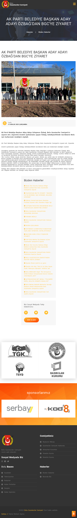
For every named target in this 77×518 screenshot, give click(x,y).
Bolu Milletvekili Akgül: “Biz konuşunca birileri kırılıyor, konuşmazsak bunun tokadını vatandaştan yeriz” (38, 274)
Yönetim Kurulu (48, 453)
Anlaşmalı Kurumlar (50, 449)
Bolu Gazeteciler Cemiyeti (33, 510)
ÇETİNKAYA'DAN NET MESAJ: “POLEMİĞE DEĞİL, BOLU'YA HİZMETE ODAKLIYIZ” (38, 280)
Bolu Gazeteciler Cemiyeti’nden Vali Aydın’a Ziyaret (36, 293)
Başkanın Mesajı (49, 442)
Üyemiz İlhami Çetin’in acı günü (35, 263)
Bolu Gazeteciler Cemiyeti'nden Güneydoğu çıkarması (35, 212)
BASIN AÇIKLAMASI (31, 225)
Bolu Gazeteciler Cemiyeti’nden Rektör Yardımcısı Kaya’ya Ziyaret (37, 253)
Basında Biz (47, 477)
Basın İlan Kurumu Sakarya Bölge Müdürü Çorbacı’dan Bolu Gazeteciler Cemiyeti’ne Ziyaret (36, 187)
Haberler (30, 32)
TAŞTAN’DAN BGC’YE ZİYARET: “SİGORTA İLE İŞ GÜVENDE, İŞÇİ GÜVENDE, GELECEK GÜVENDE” (38, 195)
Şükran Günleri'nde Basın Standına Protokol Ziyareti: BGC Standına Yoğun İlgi (38, 201)
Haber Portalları (10, 484)
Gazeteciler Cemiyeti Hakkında (54, 446)
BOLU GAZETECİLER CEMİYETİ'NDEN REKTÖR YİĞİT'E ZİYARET (37, 258)
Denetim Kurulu (48, 457)
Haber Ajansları (9, 492)
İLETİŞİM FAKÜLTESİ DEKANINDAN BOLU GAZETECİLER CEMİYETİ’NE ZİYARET (38, 207)
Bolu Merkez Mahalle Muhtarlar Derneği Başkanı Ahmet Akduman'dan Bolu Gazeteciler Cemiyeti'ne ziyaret (37, 286)
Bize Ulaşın (31, 320)
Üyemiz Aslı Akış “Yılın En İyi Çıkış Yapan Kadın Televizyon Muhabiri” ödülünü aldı (38, 267)
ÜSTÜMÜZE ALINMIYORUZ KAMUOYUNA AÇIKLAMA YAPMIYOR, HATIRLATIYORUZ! (38, 230)
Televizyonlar (9, 477)
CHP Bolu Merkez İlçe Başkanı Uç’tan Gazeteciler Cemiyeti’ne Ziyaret (37, 240)
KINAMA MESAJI (30, 216)
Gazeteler (7, 473)
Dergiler (7, 488)
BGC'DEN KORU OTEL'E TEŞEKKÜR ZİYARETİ (36, 235)
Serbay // (4, 514)
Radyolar (7, 480)
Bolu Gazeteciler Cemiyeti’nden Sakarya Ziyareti (37, 221)
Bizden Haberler (44, 32)
